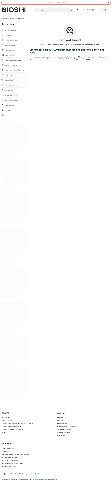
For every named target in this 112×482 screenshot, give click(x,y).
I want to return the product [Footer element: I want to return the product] (11, 427)
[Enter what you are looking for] (54, 10)
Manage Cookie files (8, 466)
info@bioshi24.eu (7, 474)
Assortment (8, 24)
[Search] (71, 10)
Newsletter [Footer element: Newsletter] (61, 436)
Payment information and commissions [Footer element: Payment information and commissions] (15, 454)
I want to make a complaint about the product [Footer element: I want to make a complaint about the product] (17, 424)
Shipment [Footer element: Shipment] (5, 451)
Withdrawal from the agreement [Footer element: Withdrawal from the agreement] (12, 463)
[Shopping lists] (92, 10)
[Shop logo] (13, 10)
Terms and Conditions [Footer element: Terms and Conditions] (9, 457)
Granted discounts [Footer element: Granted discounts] (64, 433)
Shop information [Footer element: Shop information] (7, 448)
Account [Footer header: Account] (61, 413)
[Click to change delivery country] (78, 10)
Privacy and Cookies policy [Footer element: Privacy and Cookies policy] (10, 460)
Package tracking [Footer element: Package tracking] (7, 421)
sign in (88, 59)
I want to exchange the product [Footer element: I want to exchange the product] (12, 430)
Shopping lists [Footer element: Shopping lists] (62, 424)
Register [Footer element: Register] (60, 418)
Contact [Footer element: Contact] (4, 433)
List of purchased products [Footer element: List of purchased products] (66, 427)
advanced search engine (90, 44)
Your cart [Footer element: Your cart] (60, 421)
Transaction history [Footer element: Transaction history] (64, 430)
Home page (13, 18)
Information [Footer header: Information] (7, 443)
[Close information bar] (108, 3)
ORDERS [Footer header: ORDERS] (5, 413)
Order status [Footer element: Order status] (6, 418)
